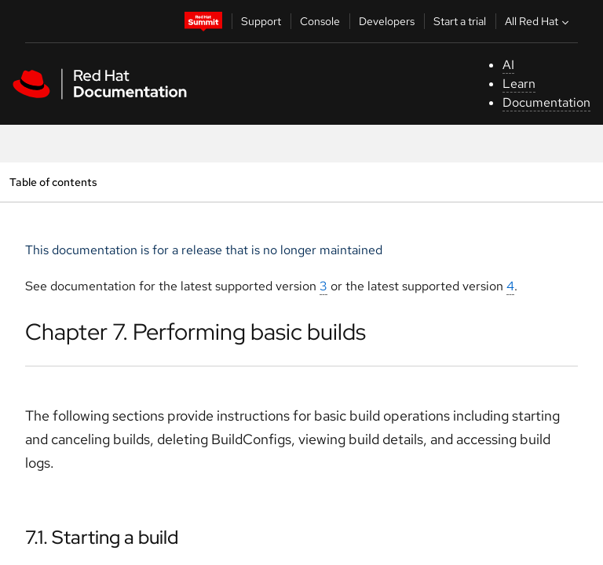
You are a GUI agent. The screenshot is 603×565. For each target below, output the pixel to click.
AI (508, 64)
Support (261, 21)
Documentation (546, 102)
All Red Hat (538, 21)
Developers (387, 21)
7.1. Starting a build (101, 537)
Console (320, 21)
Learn (518, 83)
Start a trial (459, 21)
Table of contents (53, 181)
